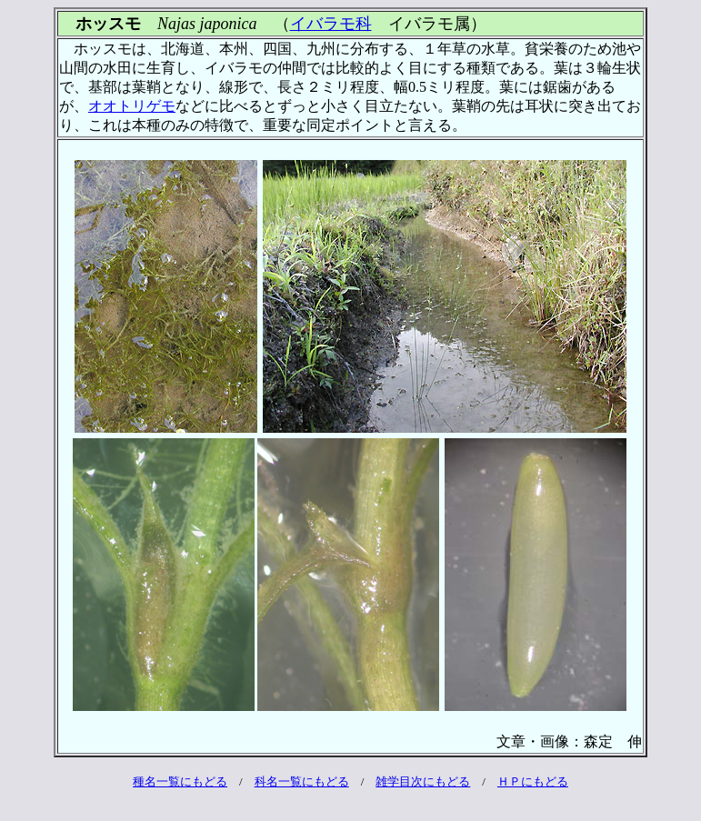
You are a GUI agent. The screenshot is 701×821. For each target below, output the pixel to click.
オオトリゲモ (131, 106)
